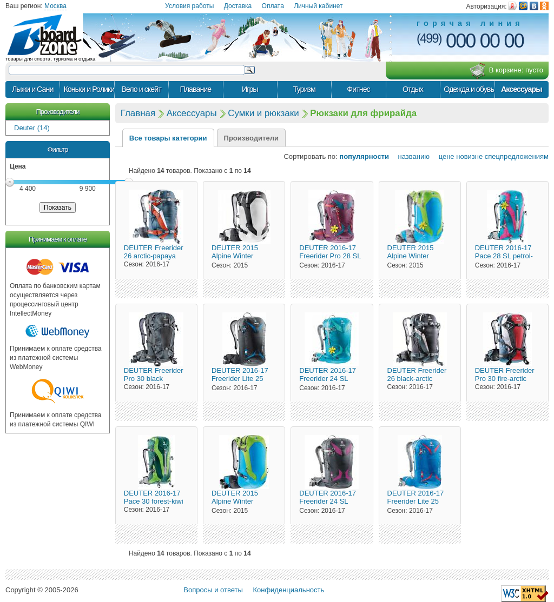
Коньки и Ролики (88, 89)
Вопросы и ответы (212, 590)
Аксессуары (521, 89)
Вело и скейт (141, 89)
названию (410, 156)
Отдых (413, 89)
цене (443, 156)
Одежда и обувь (469, 89)
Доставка (238, 6)
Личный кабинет (318, 6)
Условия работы (189, 6)
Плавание (195, 89)
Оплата (273, 6)
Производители (57, 112)
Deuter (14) (32, 128)
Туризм (304, 89)
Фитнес (358, 89)
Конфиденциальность (288, 590)
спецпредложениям (517, 156)
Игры (250, 89)
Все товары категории (168, 138)
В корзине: (506, 70)
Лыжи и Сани (32, 89)
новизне (469, 156)
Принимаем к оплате (58, 239)
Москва (55, 6)
